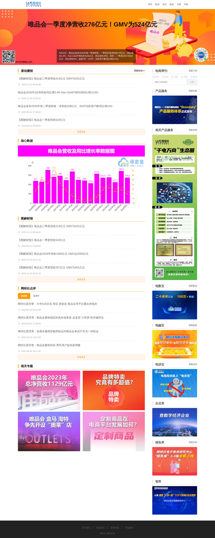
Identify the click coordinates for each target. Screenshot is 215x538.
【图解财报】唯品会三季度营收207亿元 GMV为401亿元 (51, 267)
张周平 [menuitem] (36, 296)
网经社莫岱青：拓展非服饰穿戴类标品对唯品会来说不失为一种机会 (58, 331)
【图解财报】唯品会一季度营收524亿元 (41, 119)
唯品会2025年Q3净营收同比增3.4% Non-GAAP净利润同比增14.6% (58, 92)
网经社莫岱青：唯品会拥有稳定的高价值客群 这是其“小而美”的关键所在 (61, 317)
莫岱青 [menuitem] (24, 296)
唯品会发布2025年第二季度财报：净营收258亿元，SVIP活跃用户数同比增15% (65, 106)
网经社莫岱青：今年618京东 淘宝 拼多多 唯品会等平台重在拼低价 (57, 303)
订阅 (192, 82)
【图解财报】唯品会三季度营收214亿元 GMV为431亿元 (51, 78)
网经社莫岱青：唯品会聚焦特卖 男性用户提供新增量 (49, 345)
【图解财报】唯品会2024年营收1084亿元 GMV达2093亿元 (53, 253)
